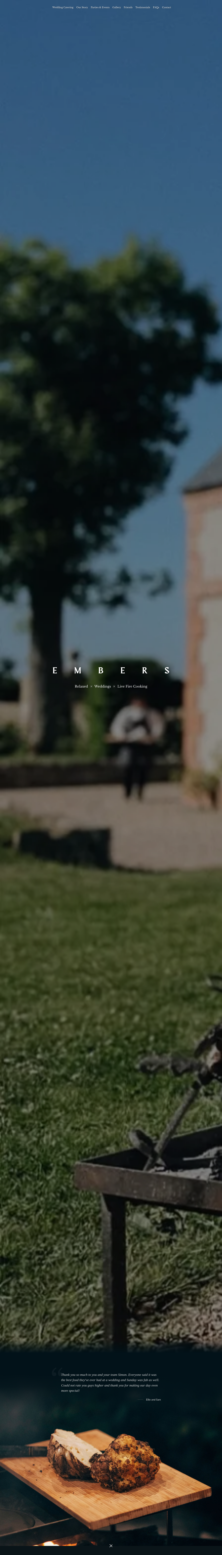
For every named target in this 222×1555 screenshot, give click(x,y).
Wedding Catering (62, 7)
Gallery (116, 7)
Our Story (82, 7)
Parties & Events (100, 7)
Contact (166, 7)
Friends (128, 7)
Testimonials (142, 7)
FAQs (156, 7)
